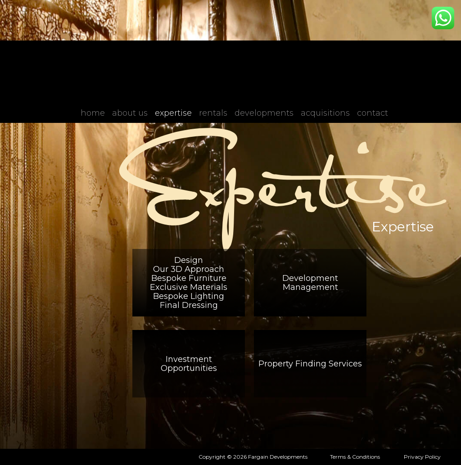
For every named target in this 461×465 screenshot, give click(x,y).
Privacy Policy (422, 456)
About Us (130, 113)
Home (93, 113)
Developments (264, 113)
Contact (372, 113)
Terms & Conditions (355, 456)
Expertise (173, 113)
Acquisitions (325, 113)
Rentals (213, 113)
